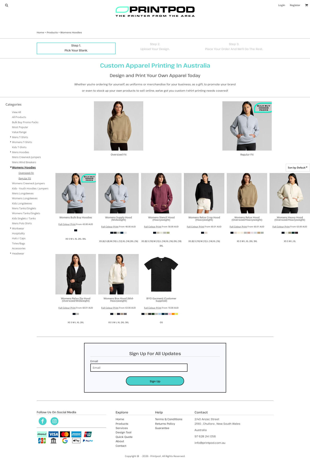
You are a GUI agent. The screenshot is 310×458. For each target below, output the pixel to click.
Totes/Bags (18, 243)
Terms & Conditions (168, 419)
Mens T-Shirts (20, 137)
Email (94, 361)
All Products (19, 117)
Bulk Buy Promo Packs (25, 122)
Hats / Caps (18, 238)
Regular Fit (25, 178)
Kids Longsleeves (22, 203)
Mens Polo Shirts (22, 223)
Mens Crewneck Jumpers (26, 157)
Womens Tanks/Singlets (26, 213)
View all (16, 112)
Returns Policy (165, 423)
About (120, 441)
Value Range (19, 132)
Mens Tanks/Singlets (24, 208)
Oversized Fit (26, 173)
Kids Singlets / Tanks (24, 218)
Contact (121, 446)
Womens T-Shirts (22, 142)
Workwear (18, 228)
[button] (6, 5)
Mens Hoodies (20, 152)
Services (122, 428)
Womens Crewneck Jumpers (28, 183)
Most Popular (20, 127)
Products (52, 32)
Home (40, 32)
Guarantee (162, 428)
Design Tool (123, 432)
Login (281, 5)
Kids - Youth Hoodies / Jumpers (30, 188)
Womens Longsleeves (24, 198)
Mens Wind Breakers (24, 162)
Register (295, 5)
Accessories (18, 248)
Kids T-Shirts (19, 147)
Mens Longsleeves (23, 193)
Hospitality (18, 233)
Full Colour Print (67, 224)
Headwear (18, 253)
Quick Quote (124, 437)
